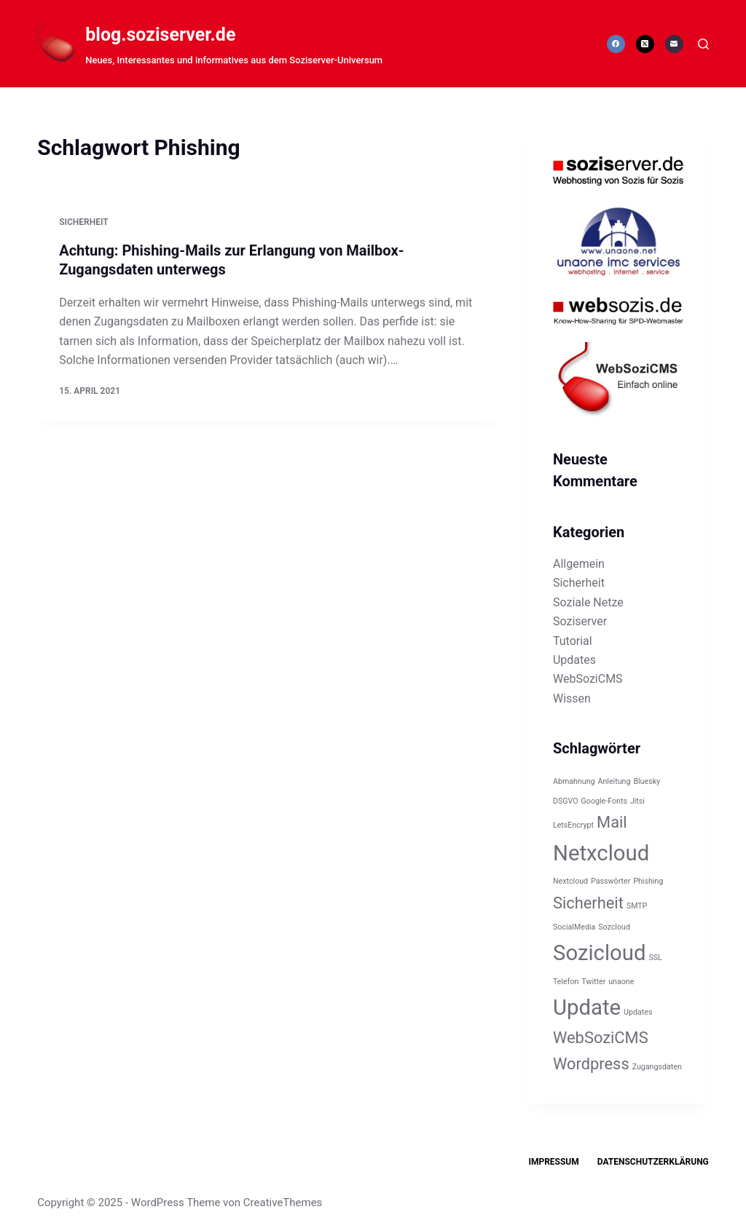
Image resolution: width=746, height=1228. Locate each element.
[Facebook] (616, 44)
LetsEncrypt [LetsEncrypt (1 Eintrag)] (573, 825)
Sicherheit (83, 223)
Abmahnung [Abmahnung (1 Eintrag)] (574, 781)
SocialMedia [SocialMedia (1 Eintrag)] (574, 927)
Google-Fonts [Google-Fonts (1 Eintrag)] (604, 801)
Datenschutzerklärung (653, 1162)
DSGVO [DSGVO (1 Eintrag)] (565, 801)
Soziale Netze (588, 602)
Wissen (572, 698)
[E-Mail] (674, 44)
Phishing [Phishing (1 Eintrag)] (648, 881)
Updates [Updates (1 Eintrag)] (638, 1012)
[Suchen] (703, 44)
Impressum (553, 1162)
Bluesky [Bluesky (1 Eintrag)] (646, 781)
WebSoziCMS (588, 679)
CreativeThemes (283, 1202)
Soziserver (580, 621)
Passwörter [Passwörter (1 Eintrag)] (610, 881)
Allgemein (579, 564)
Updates (574, 660)
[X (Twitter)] (645, 44)
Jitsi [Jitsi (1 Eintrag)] (637, 801)
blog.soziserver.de (160, 34)
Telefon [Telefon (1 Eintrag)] (565, 981)
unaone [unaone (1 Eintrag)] (621, 981)
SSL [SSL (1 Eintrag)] (654, 957)
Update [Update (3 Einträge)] (587, 1007)
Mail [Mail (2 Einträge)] (612, 822)
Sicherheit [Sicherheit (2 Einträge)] (588, 903)
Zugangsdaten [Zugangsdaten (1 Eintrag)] (657, 1066)
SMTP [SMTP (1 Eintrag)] (637, 906)
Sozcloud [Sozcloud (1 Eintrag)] (614, 927)
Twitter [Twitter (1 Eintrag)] (593, 981)
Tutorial (572, 641)
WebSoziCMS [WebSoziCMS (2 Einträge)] (600, 1038)
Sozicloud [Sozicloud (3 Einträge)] (599, 952)
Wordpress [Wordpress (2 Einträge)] (591, 1064)
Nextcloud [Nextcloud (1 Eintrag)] (570, 881)
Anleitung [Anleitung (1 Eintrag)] (614, 781)
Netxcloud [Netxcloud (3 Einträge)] (601, 853)
